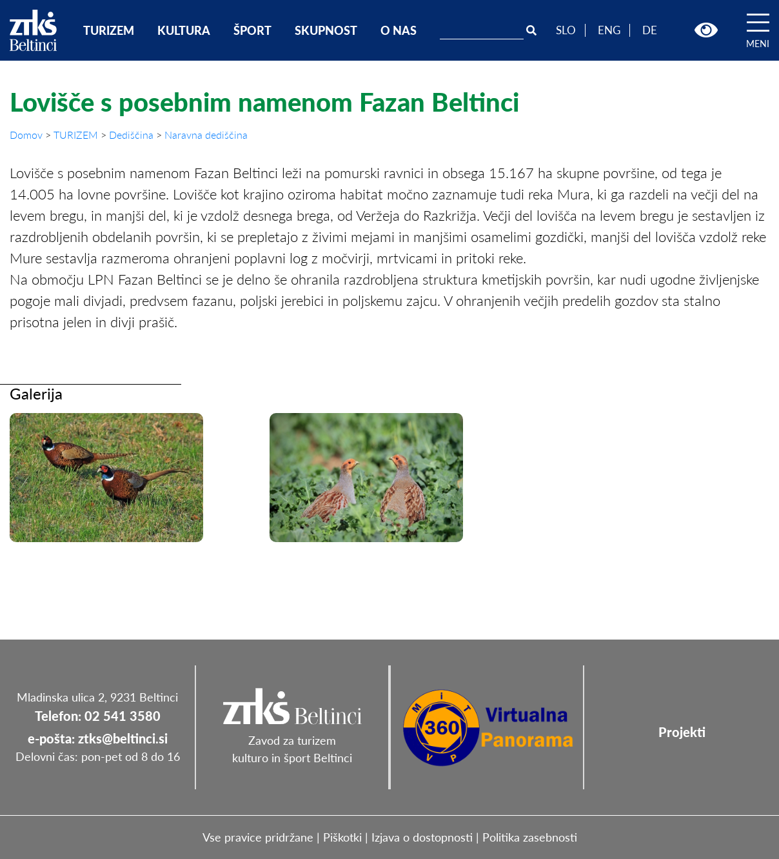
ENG (609, 30)
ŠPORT (252, 30)
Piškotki (342, 837)
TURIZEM (108, 30)
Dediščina (132, 134)
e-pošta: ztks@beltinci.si (98, 738)
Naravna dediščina (206, 134)
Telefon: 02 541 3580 (98, 715)
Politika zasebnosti (529, 837)
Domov (27, 134)
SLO (566, 30)
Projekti (681, 732)
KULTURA (183, 30)
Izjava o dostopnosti (422, 837)
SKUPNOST (326, 30)
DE (649, 30)
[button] (706, 30)
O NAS (398, 30)
